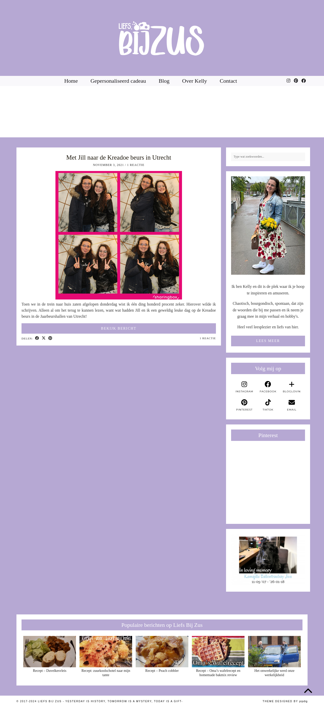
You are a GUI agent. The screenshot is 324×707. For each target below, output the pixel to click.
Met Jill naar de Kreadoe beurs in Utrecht (118, 157)
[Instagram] (288, 81)
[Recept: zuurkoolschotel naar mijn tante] (105, 651)
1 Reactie (136, 165)
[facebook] (268, 387)
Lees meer (268, 341)
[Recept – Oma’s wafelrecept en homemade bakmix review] (218, 651)
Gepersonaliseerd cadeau (118, 81)
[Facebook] (303, 81)
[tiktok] (268, 405)
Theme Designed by (285, 701)
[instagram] (244, 387)
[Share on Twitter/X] (43, 338)
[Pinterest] (296, 81)
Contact (228, 81)
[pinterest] (244, 405)
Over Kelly (194, 81)
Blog (164, 81)
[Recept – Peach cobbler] (162, 651)
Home (71, 81)
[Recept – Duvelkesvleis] (49, 651)
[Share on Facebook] (37, 338)
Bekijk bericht (118, 328)
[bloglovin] (292, 387)
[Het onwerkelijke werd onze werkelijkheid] (274, 651)
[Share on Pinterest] (50, 338)
